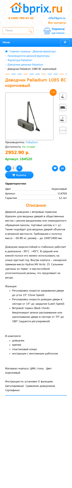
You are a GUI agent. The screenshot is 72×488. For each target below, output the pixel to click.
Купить (19, 175)
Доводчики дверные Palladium (25, 64)
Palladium (32, 142)
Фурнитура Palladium (20, 60)
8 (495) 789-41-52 (21, 18)
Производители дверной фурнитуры (29, 56)
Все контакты (57, 22)
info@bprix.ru (57, 18)
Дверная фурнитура (44, 51)
